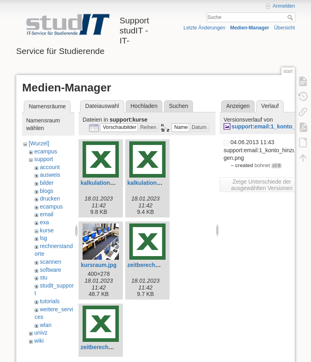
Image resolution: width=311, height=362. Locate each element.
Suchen (178, 106)
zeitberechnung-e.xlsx (157, 265)
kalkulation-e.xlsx (104, 183)
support (43, 159)
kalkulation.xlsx (148, 183)
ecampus (45, 151)
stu (44, 277)
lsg (43, 238)
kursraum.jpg (99, 265)
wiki (39, 340)
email (46, 214)
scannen (50, 262)
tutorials (50, 301)
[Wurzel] (39, 143)
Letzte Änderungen (205, 28)
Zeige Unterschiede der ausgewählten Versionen (262, 184)
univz (41, 332)
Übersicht (284, 28)
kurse (47, 230)
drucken (50, 198)
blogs (46, 191)
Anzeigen (237, 106)
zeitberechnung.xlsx (108, 347)
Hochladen (144, 106)
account (50, 167)
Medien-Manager (249, 28)
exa (44, 222)
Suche (291, 17)
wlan (46, 325)
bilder (47, 183)
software (50, 270)
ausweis (50, 175)
